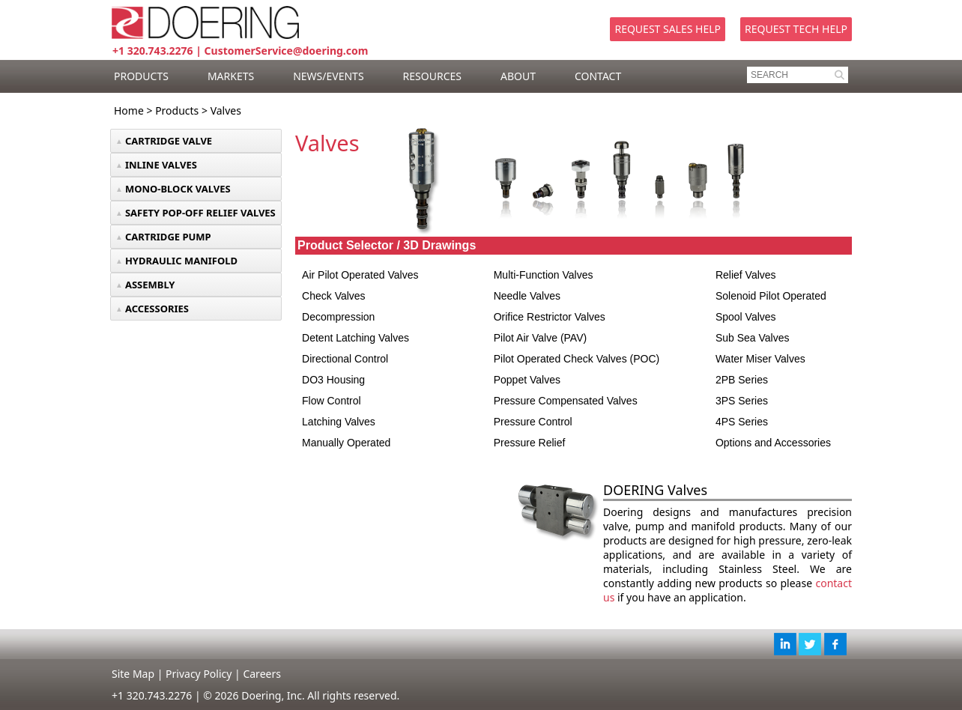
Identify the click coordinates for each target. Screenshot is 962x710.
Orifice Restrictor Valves (549, 317)
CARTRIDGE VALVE (168, 141)
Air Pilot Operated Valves (360, 275)
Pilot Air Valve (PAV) (540, 338)
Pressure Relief (530, 443)
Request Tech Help (796, 29)
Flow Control (331, 401)
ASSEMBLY (150, 284)
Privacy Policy (199, 674)
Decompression (338, 317)
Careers (261, 674)
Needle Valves (527, 296)
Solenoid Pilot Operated (771, 296)
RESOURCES (432, 76)
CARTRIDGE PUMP (168, 236)
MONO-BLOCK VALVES (178, 188)
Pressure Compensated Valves (566, 401)
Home (129, 110)
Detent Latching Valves (355, 338)
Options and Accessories (773, 443)
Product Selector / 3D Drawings (386, 245)
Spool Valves (746, 317)
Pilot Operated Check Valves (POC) (577, 359)
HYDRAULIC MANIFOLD (181, 260)
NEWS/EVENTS (328, 76)
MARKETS (231, 76)
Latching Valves (338, 422)
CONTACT (598, 76)
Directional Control (345, 359)
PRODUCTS (141, 76)
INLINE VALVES (161, 165)
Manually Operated (346, 443)
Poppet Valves (527, 380)
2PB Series (742, 380)
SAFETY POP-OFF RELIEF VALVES (200, 212)
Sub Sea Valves (753, 338)
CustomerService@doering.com (287, 50)
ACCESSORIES (157, 308)
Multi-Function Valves (543, 275)
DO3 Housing (333, 380)
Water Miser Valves (760, 359)
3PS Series (742, 401)
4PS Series (742, 422)
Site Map (133, 674)
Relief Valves (746, 275)
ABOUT (518, 76)
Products (177, 110)
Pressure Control (533, 422)
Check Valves (334, 296)
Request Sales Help (667, 29)
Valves (226, 110)
